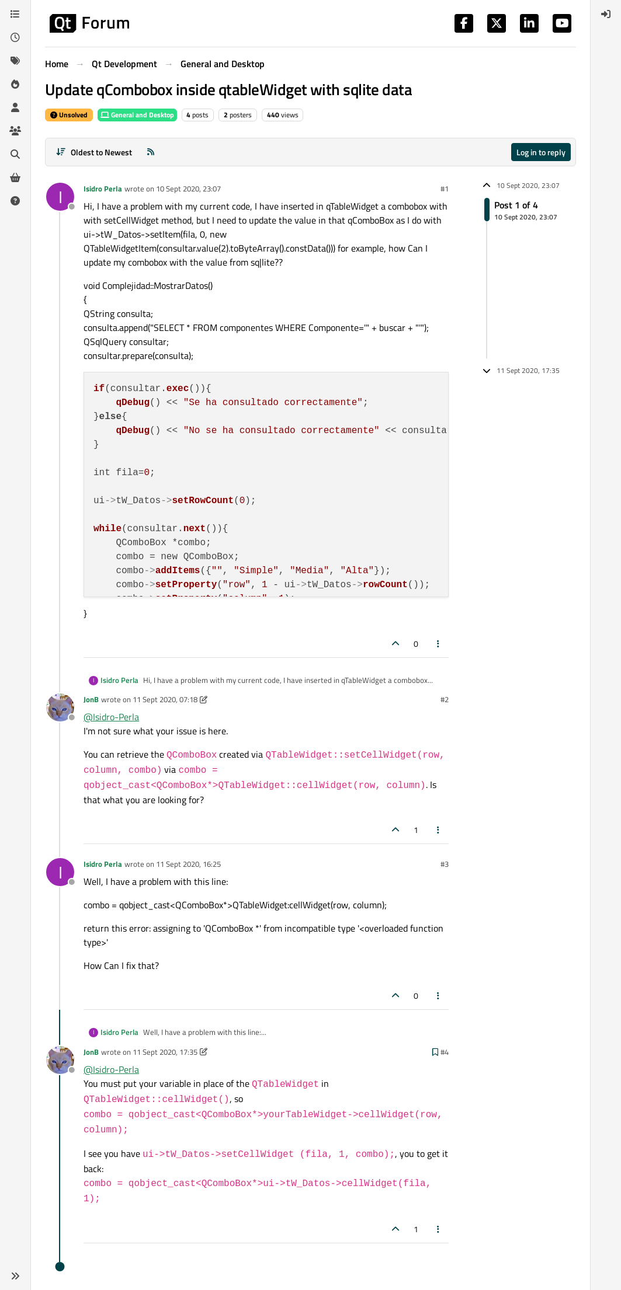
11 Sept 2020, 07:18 (165, 699)
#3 (444, 864)
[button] (15, 1276)
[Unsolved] (15, 200)
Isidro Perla (103, 188)
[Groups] (15, 130)
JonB (91, 699)
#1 (444, 188)
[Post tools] (438, 643)
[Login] (605, 14)
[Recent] (15, 37)
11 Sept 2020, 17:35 (165, 1052)
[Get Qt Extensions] (15, 177)
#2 (444, 699)
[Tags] (15, 60)
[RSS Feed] (150, 152)
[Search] (15, 154)
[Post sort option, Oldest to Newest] (93, 152)
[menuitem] (605, 14)
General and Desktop (137, 114)
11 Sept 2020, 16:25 (188, 864)
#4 (444, 1052)
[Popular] (15, 84)
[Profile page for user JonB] (60, 707)
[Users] (15, 107)
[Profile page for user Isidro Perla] (60, 197)
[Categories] (15, 14)
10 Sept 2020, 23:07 (188, 188)
